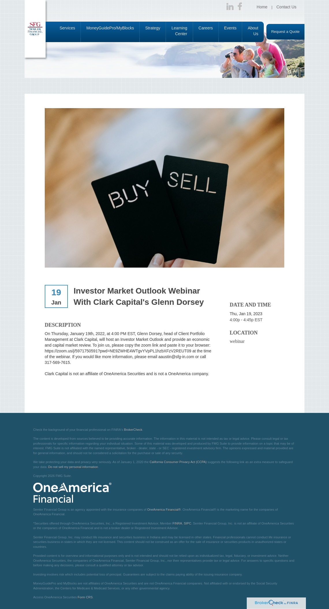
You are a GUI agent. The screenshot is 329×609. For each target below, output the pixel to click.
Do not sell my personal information (73, 467)
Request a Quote (285, 31)
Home (262, 7)
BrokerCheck (133, 429)
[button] (67, 32)
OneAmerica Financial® (164, 509)
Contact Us (286, 7)
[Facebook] (240, 7)
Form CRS (85, 597)
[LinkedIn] (230, 7)
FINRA (177, 523)
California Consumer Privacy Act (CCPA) (178, 462)
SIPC (187, 523)
